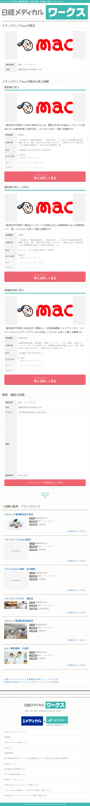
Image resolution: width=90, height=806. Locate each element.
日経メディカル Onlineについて (16, 742)
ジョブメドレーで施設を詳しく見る (45, 482)
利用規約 (7, 737)
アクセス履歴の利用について (15, 774)
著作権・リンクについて (13, 780)
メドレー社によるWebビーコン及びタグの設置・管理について (27, 790)
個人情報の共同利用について (15, 769)
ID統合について (10, 764)
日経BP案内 (8, 753)
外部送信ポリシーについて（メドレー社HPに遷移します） (26, 796)
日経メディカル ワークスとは (15, 732)
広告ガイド (8, 748)
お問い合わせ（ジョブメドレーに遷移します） (21, 785)
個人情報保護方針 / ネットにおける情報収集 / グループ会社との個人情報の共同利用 (35, 758)
